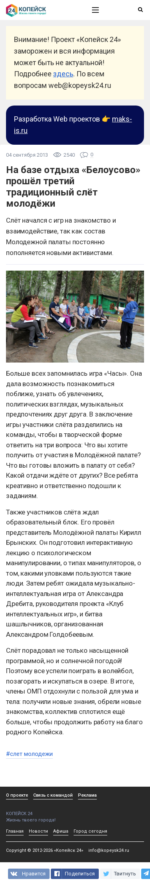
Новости (38, 831)
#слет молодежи (29, 753)
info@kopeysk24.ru (108, 850)
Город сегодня (90, 831)
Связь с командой (53, 795)
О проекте (17, 795)
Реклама (87, 795)
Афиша (60, 831)
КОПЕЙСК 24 (40, 810)
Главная (15, 831)
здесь (63, 74)
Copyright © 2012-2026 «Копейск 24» (44, 850)
